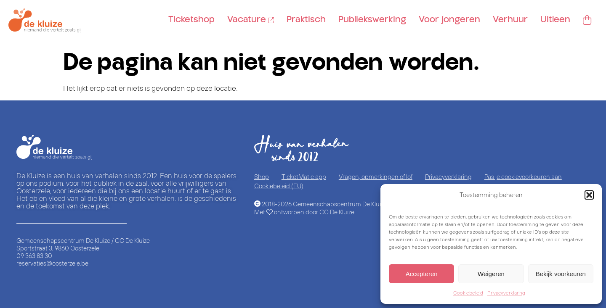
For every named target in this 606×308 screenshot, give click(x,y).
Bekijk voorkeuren (561, 273)
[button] (589, 195)
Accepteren (422, 273)
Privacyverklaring (506, 293)
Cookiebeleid (468, 293)
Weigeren (491, 273)
